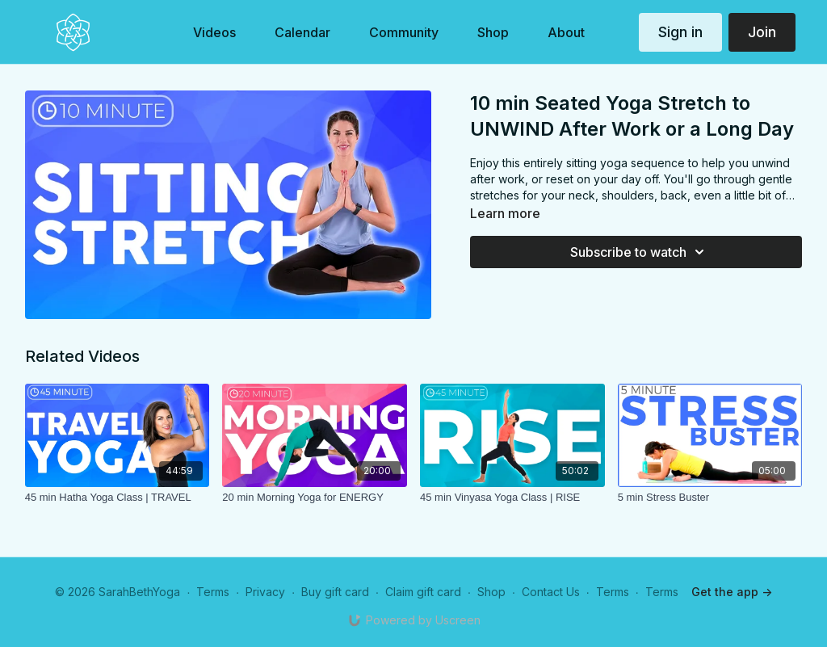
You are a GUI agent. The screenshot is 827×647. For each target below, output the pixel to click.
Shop (491, 592)
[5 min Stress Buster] (710, 497)
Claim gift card (423, 592)
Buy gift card (335, 592)
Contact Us (551, 592)
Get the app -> (731, 592)
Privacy (265, 592)
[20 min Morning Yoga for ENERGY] (314, 497)
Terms (212, 592)
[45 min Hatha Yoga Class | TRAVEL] (117, 497)
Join (762, 31)
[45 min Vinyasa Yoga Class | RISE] (512, 497)
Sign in (680, 31)
